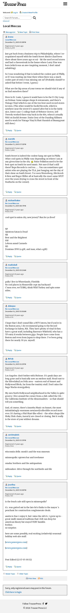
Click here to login (13, 592)
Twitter (46, 603)
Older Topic (23, 574)
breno (10, 37)
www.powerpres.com (16, 542)
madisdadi (12, 265)
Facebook (43, 603)
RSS (41, 578)
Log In (15, 12)
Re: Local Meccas (12, 142)
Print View (35, 32)
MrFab (10, 359)
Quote (18, 130)
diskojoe (12, 306)
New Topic (23, 32)
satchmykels (13, 435)
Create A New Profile (29, 12)
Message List (10, 32)
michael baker (14, 200)
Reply (10, 130)
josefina (11, 485)
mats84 (11, 139)
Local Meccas (10, 40)
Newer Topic (10, 574)
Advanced (6, 21)
